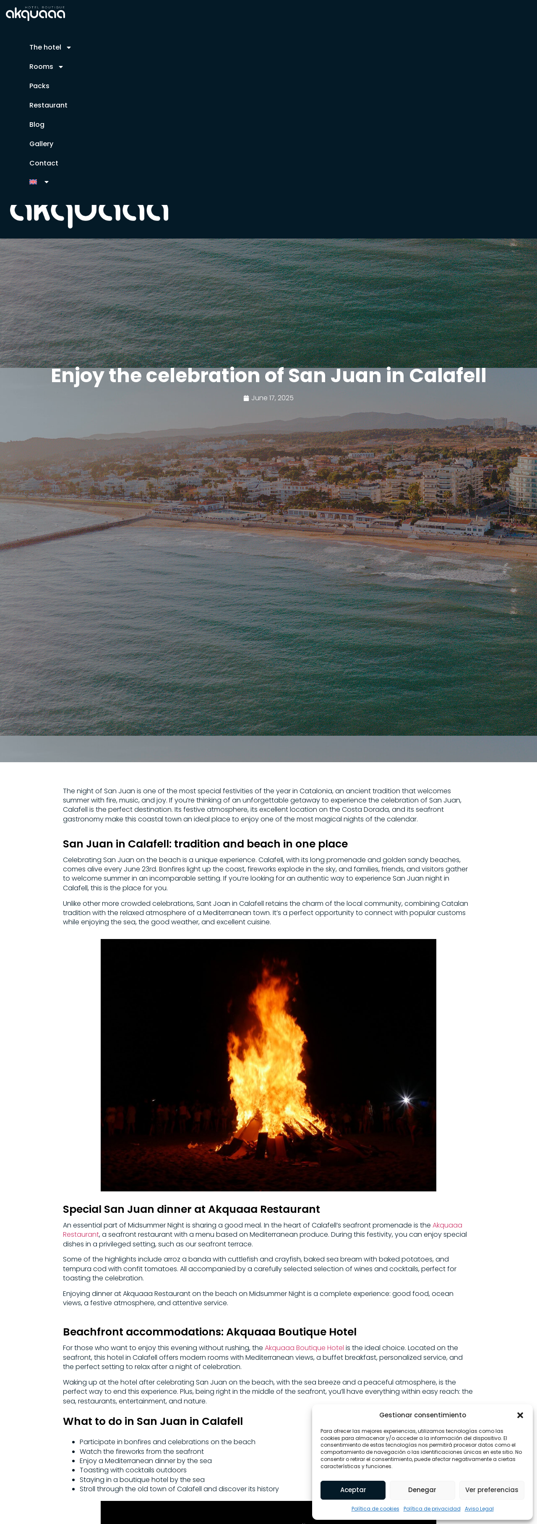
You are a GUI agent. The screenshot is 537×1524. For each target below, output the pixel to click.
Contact (43, 163)
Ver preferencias (492, 1489)
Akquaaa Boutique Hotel (303, 1348)
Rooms (46, 66)
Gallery (41, 144)
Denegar (422, 1489)
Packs (39, 86)
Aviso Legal (479, 1508)
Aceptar (353, 1489)
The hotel (50, 47)
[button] (520, 1415)
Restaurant (48, 105)
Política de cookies (375, 1508)
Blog (36, 124)
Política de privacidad (432, 1508)
